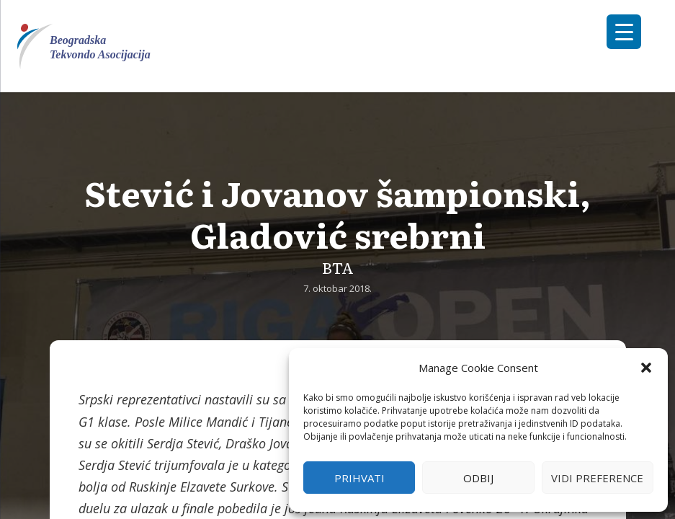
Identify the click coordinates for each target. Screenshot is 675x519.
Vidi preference (597, 478)
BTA (338, 267)
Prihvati (359, 478)
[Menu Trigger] (624, 31)
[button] (646, 367)
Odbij (478, 478)
